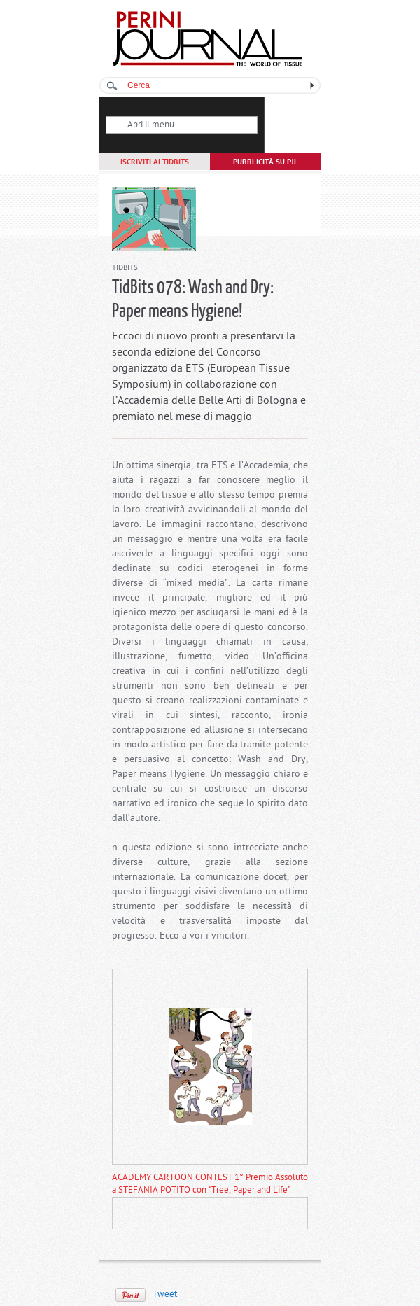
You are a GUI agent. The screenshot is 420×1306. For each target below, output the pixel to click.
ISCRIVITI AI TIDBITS (154, 162)
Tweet (165, 1294)
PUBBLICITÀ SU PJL (265, 162)
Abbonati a (292, 137)
